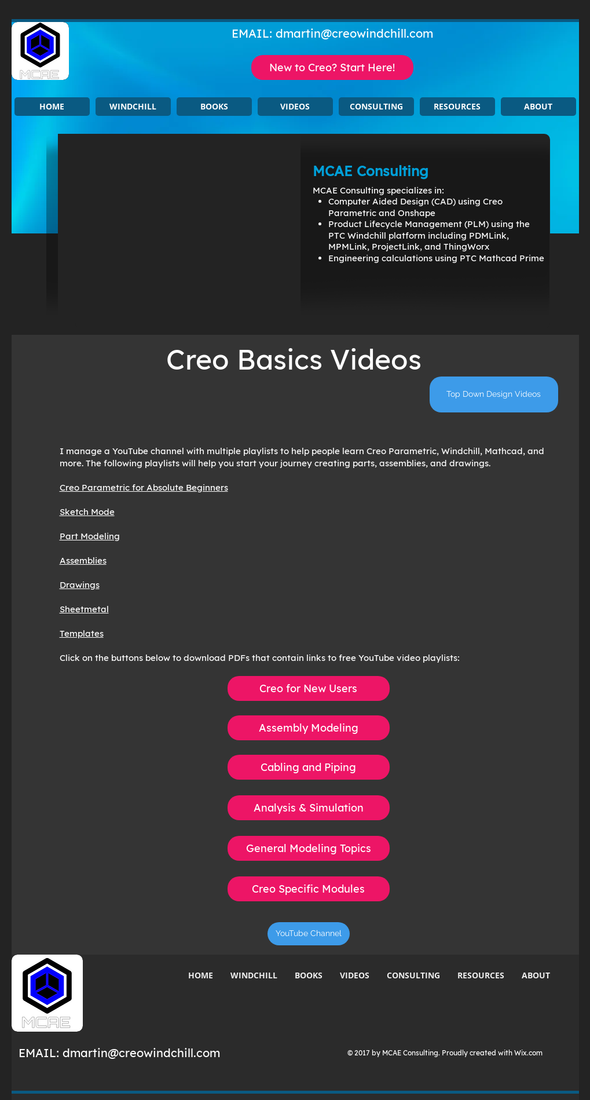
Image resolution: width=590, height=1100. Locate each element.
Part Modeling (90, 536)
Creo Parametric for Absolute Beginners (144, 487)
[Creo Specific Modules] (309, 888)
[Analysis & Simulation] (309, 807)
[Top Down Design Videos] (494, 394)
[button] (133, 106)
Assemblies (83, 560)
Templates (82, 633)
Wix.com (528, 1052)
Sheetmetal (84, 609)
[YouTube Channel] (308, 933)
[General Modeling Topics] (309, 848)
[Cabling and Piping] (309, 767)
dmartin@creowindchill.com (354, 33)
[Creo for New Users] (309, 688)
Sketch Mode (87, 511)
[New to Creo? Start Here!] (332, 67)
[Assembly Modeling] (309, 727)
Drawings (80, 584)
